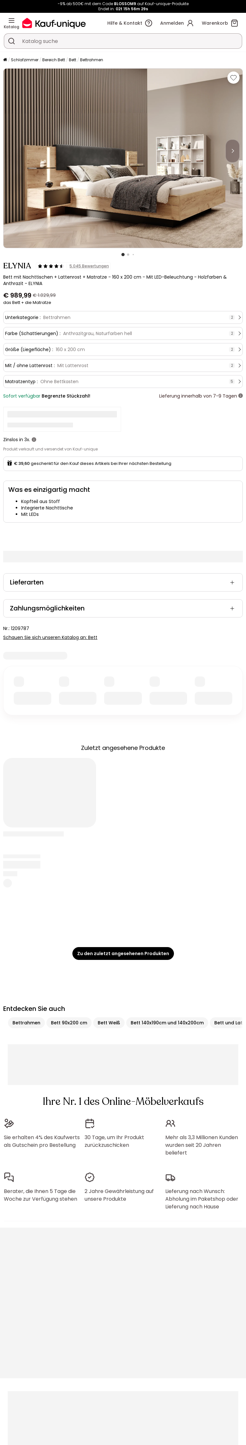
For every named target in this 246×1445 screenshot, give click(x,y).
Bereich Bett (53, 60)
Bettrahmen (91, 60)
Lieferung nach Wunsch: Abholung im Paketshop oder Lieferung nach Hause (201, 1199)
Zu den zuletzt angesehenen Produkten (123, 953)
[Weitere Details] (240, 396)
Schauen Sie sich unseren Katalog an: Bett (50, 637)
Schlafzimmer (24, 60)
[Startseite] (5, 60)
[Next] (233, 151)
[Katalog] (11, 20)
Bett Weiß (109, 1023)
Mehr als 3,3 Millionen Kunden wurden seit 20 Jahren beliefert (201, 1145)
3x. (27, 439)
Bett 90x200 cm (69, 1023)
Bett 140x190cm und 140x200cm (167, 1023)
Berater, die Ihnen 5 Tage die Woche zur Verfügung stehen (40, 1195)
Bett (72, 60)
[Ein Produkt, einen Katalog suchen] (11, 41)
